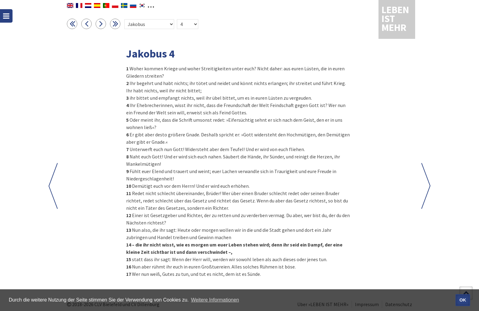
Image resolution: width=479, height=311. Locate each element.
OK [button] (462, 300)
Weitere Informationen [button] (215, 299)
